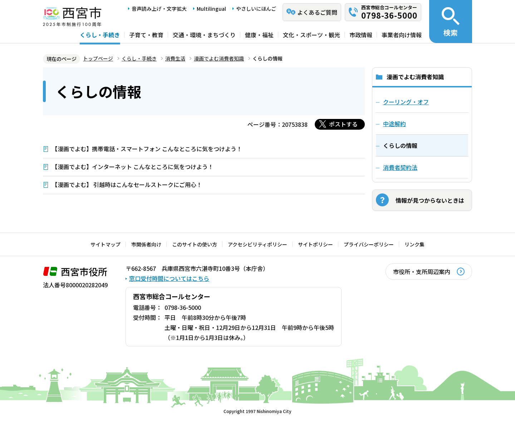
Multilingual (211, 8)
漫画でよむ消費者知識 (219, 58)
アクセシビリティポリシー (257, 244)
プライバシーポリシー (369, 244)
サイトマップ (105, 244)
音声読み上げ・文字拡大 (159, 8)
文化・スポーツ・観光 (311, 34)
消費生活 (175, 58)
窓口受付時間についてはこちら (169, 278)
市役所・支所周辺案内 (421, 271)
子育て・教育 (146, 34)
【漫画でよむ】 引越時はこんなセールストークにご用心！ (127, 184)
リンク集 (414, 244)
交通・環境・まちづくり (204, 34)
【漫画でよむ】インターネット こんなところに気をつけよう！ (133, 166)
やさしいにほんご (256, 8)
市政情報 (360, 34)
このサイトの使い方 (194, 244)
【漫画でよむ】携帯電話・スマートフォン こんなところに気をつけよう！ (147, 148)
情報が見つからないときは (430, 200)
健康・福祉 (259, 34)
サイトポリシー (315, 244)
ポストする (343, 124)
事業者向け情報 (402, 34)
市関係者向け (146, 244)
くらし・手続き (100, 34)
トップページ (98, 58)
